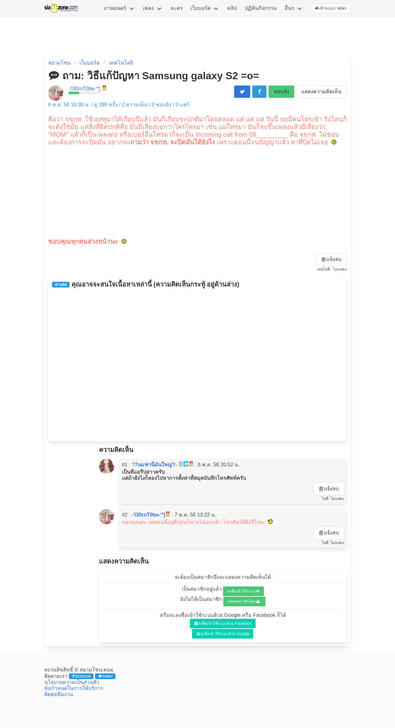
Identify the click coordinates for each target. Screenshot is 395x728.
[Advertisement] (197, 191)
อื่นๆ (289, 8)
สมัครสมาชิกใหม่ (244, 601)
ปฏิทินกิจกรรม (261, 8)
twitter (105, 676)
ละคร (176, 8)
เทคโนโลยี (121, 62)
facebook (81, 676)
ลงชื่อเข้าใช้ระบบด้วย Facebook (223, 623)
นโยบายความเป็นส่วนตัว (71, 682)
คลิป (232, 8)
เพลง (148, 8)
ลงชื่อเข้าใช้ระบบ (243, 591)
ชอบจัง (281, 91)
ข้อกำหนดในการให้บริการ (73, 688)
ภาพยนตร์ (115, 8)
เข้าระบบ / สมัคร (331, 8)
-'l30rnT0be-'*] (84, 88)
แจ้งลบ (331, 259)
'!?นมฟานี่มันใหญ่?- (154, 464)
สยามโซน (59, 62)
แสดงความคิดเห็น (321, 91)
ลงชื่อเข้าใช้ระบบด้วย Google (223, 634)
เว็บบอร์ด (200, 8)
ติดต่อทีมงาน (58, 694)
